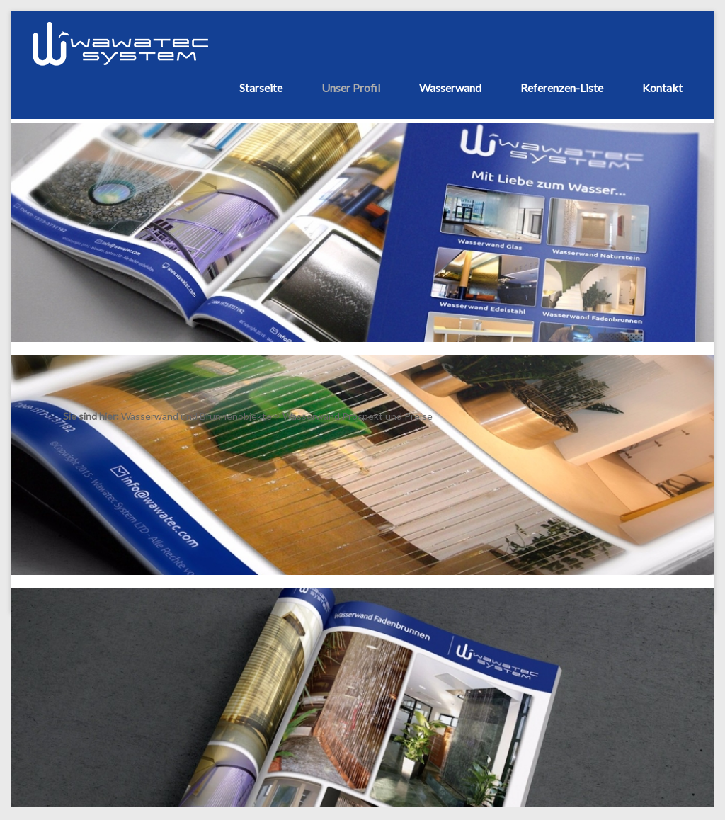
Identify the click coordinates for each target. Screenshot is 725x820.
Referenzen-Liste (561, 87)
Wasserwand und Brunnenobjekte (196, 416)
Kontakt (662, 87)
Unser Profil (350, 87)
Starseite (260, 87)
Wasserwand (450, 87)
